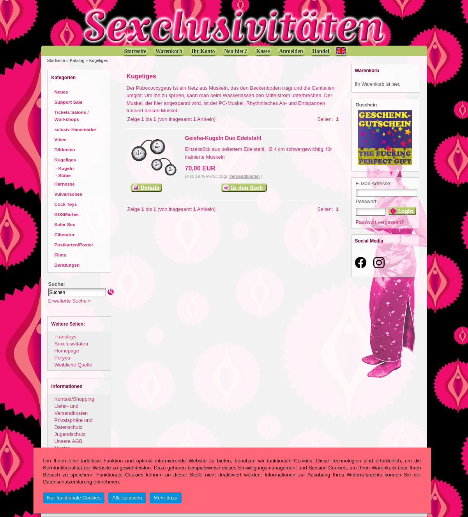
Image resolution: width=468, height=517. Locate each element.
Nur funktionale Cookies (74, 498)
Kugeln (66, 168)
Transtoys (65, 337)
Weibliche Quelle (73, 365)
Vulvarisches (69, 194)
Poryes (62, 358)
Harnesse (65, 183)
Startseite (56, 60)
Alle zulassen (127, 498)
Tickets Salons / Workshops (72, 116)
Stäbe (64, 175)
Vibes (61, 139)
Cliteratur (65, 234)
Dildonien (65, 149)
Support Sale (69, 101)
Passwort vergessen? (380, 222)
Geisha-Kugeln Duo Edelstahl (223, 138)
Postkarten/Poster (74, 244)
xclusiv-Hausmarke (75, 129)
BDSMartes (67, 214)
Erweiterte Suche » (69, 301)
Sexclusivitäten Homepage (71, 347)
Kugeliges (98, 60)
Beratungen (67, 264)
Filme (60, 254)
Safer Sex (65, 224)
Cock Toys (66, 204)
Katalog (77, 60)
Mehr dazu (165, 498)
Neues (61, 91)
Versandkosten (244, 176)
